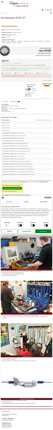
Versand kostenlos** (18, 63)
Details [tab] (26, 201)
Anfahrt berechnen (6, 427)
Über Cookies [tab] (43, 201)
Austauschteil (13, 67)
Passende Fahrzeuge (8, 26)
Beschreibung (5, 101)
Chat (40, 180)
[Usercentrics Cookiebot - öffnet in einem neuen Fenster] (45, 198)
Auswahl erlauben (26, 231)
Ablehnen (9, 231)
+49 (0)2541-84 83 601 (41, 65)
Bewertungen (15, 101)
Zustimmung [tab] (9, 201)
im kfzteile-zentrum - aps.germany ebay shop (43, 55)
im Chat (10, 191)
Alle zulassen (43, 231)
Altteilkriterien (14, 69)
